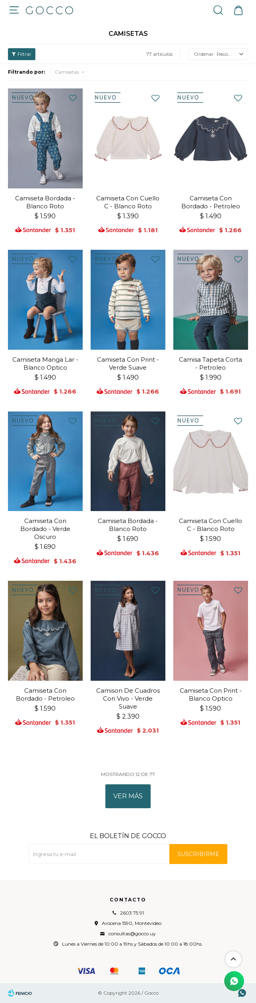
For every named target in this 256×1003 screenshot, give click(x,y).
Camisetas (67, 72)
